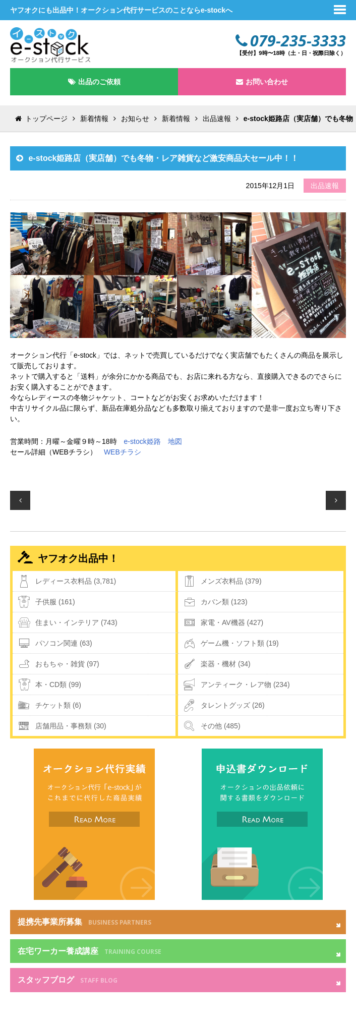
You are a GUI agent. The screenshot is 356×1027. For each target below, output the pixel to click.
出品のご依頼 (99, 82)
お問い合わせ (267, 82)
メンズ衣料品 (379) (231, 581)
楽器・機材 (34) (226, 664)
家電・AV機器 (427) (232, 622)
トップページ (46, 119)
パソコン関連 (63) (63, 643)
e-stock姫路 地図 (153, 441)
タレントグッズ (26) (233, 705)
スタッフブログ (67, 980)
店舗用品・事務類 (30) (70, 726)
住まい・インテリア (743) (76, 622)
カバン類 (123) (224, 602)
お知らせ (135, 119)
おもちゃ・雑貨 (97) (67, 664)
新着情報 (94, 119)
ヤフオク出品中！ (78, 558)
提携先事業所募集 (84, 922)
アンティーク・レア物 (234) (245, 684)
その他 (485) (221, 726)
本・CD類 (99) (58, 684)
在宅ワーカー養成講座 (89, 951)
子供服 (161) (55, 602)
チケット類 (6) (58, 705)
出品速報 (217, 119)
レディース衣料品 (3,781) (75, 581)
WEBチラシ (122, 452)
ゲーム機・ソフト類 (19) (240, 643)
